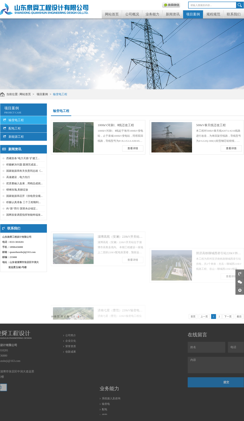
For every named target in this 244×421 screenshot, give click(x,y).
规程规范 (213, 14)
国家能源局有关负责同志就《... (24, 170)
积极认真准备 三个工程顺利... (23, 202)
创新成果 (70, 344)
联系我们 (234, 14)
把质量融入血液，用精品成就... (24, 183)
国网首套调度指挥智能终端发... (24, 214)
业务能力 (152, 14)
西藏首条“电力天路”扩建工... (23, 158)
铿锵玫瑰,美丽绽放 (17, 189)
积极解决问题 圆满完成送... (22, 164)
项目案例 (193, 14)
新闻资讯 (173, 14)
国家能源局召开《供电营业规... (24, 195)
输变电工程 (60, 94)
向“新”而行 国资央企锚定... (22, 208)
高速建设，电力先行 (18, 177)
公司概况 (132, 14)
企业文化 (70, 333)
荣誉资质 (70, 338)
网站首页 (112, 14)
